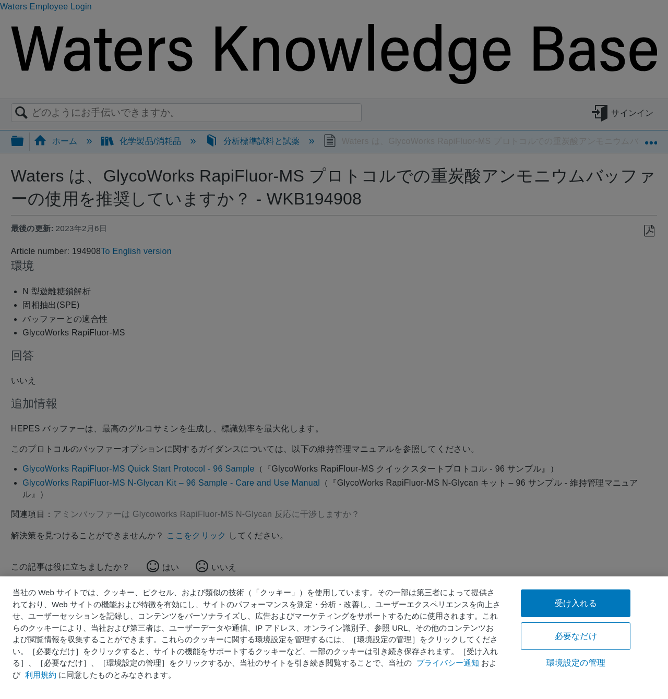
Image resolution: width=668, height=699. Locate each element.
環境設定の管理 (575, 662)
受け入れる (576, 603)
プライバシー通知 (447, 662)
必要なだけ (576, 636)
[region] (334, 637)
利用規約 (40, 674)
